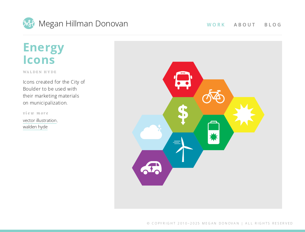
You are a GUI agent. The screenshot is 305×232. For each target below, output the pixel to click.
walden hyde (35, 127)
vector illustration (40, 120)
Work (216, 24)
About (245, 24)
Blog (273, 24)
